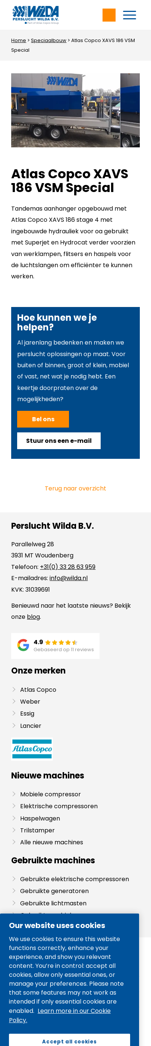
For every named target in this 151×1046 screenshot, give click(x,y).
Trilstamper (37, 830)
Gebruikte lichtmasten (53, 903)
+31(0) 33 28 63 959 (67, 567)
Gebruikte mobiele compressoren (70, 915)
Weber (30, 701)
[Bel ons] (43, 419)
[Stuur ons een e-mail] (59, 440)
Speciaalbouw (48, 40)
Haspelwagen (40, 818)
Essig (27, 713)
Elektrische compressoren (59, 806)
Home (18, 40)
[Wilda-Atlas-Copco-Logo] (62, 15)
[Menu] (129, 15)
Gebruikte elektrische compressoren (74, 879)
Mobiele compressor (50, 794)
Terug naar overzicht (75, 488)
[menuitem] (129, 15)
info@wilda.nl (69, 578)
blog (33, 616)
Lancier (30, 726)
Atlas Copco (38, 689)
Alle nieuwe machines (51, 842)
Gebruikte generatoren (54, 891)
